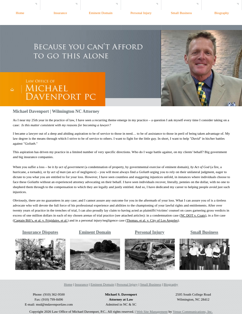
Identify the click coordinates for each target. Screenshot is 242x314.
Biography (171, 284)
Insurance (81, 284)
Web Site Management (152, 311)
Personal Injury (149, 232)
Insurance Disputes (40, 232)
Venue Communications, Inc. (193, 311)
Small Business (204, 232)
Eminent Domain (95, 232)
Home (68, 284)
